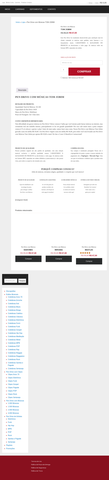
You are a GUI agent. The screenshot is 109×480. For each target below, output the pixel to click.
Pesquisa (7, 277)
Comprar (84, 71)
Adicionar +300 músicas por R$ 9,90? (72, 78)
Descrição (22, 90)
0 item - (100, 3)
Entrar (90, 3)
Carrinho (17, 2)
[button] (85, 253)
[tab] (22, 90)
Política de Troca (37, 471)
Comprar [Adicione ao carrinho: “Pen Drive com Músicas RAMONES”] (28, 259)
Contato (52, 9)
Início (7, 9)
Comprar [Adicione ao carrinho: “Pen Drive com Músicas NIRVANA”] (58, 259)
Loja (3, 2)
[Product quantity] (64, 70)
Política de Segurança (38, 468)
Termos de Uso (36, 461)
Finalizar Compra (26, 2)
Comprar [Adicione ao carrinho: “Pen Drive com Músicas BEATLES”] (89, 261)
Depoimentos (36, 9)
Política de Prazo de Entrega (40, 464)
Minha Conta (10, 2)
